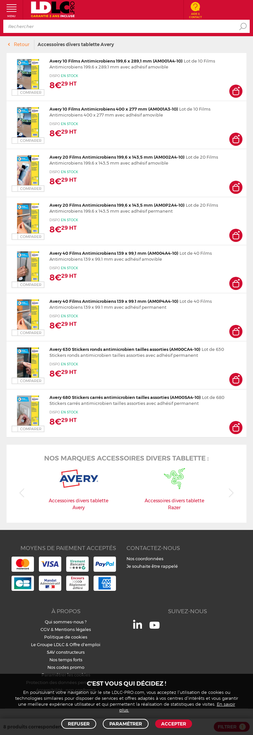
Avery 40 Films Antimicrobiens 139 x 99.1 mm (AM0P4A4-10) (113, 301)
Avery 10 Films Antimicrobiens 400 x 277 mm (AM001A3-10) (113, 109)
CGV (45, 629)
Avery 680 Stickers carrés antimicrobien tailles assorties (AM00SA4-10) (125, 397)
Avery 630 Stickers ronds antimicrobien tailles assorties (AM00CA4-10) (124, 349)
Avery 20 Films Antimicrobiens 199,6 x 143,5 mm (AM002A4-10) (116, 157)
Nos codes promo (65, 667)
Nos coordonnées (144, 558)
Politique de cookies (65, 637)
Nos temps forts (65, 659)
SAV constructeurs (66, 652)
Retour (21, 44)
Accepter (173, 724)
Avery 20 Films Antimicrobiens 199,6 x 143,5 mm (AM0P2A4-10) (116, 205)
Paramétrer (125, 724)
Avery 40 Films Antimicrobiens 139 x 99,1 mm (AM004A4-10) (113, 253)
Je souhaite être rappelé (152, 566)
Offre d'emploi (85, 644)
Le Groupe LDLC (48, 644)
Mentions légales (73, 629)
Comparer (31, 92)
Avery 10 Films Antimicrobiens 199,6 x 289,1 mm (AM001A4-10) (116, 61)
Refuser (79, 724)
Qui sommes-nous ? (66, 621)
